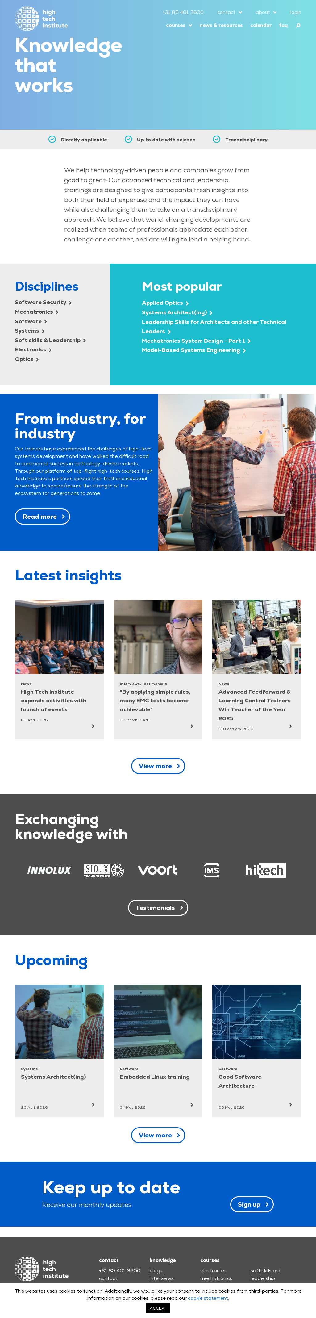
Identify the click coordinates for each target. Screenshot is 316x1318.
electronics (213, 1270)
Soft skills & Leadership (50, 340)
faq (283, 25)
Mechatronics (36, 311)
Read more (40, 517)
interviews (162, 1278)
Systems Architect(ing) (177, 312)
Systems (29, 330)
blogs (156, 1270)
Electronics (33, 349)
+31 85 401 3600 (183, 12)
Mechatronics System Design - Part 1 (196, 340)
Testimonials (155, 908)
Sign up (249, 1204)
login (295, 12)
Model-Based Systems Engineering (194, 350)
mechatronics (216, 1278)
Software (31, 321)
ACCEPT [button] (158, 1308)
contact (226, 12)
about (263, 12)
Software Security (43, 302)
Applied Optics (165, 302)
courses (175, 25)
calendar (261, 25)
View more (155, 766)
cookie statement (208, 1298)
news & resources (221, 25)
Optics (27, 358)
